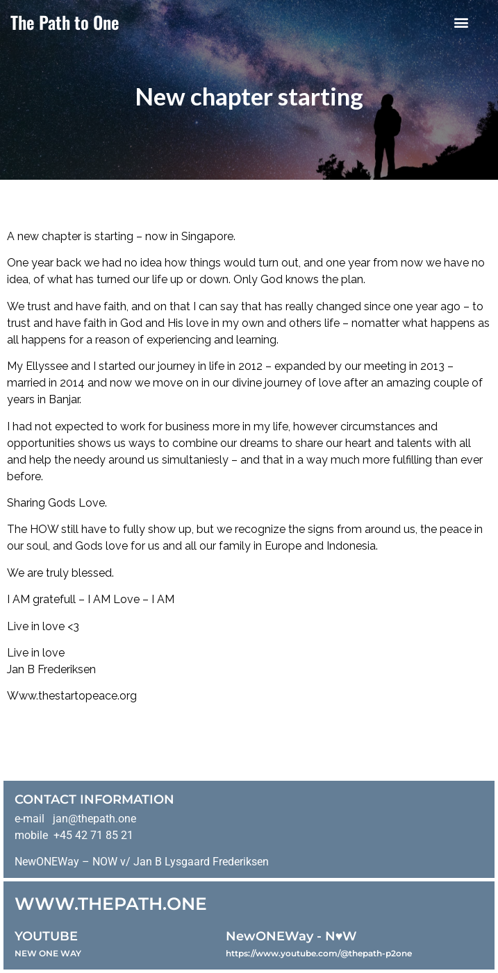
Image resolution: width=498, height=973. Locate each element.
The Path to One (64, 22)
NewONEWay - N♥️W (292, 936)
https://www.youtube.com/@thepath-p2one (319, 953)
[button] (461, 21)
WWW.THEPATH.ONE (111, 903)
